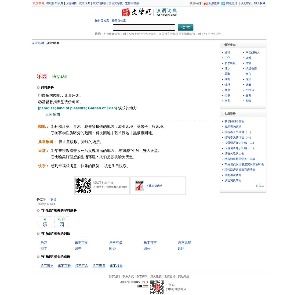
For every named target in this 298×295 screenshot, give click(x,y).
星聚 (227, 74)
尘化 (227, 57)
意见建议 (156, 276)
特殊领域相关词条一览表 (240, 159)
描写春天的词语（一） (239, 137)
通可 (227, 52)
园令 (112, 248)
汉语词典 (71, 3)
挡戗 (227, 95)
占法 (248, 79)
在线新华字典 (54, 3)
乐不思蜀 (184, 243)
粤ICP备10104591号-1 (134, 282)
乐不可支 (81, 243)
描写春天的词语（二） (239, 132)
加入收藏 (259, 3)
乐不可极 (115, 243)
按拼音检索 (102, 20)
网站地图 (183, 276)
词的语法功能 (233, 175)
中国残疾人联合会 (257, 52)
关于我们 (114, 276)
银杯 (227, 84)
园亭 (78, 248)
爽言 (248, 74)
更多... (260, 185)
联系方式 (128, 276)
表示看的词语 (233, 126)
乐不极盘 (116, 266)
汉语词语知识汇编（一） (240, 148)
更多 (53, 199)
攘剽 (227, 79)
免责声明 (142, 276)
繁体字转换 (132, 3)
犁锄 (248, 100)
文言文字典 (116, 3)
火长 (248, 57)
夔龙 (248, 95)
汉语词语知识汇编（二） (240, 142)
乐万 (43, 243)
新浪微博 (214, 3)
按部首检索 (119, 20)
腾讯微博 (231, 3)
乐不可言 (150, 243)
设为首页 (246, 3)
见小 (227, 68)
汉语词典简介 (233, 180)
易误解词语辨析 (234, 121)
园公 (147, 248)
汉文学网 (38, 3)
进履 (248, 84)
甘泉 (227, 90)
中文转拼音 (100, 3)
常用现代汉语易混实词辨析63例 (244, 164)
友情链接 (169, 276)
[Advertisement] (118, 56)
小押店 (250, 90)
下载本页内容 (154, 185)
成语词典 (84, 3)
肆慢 (248, 63)
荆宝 (227, 100)
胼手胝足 (230, 63)
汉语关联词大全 (234, 153)
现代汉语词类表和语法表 (240, 169)
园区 (181, 248)
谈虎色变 (251, 68)
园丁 (43, 248)
